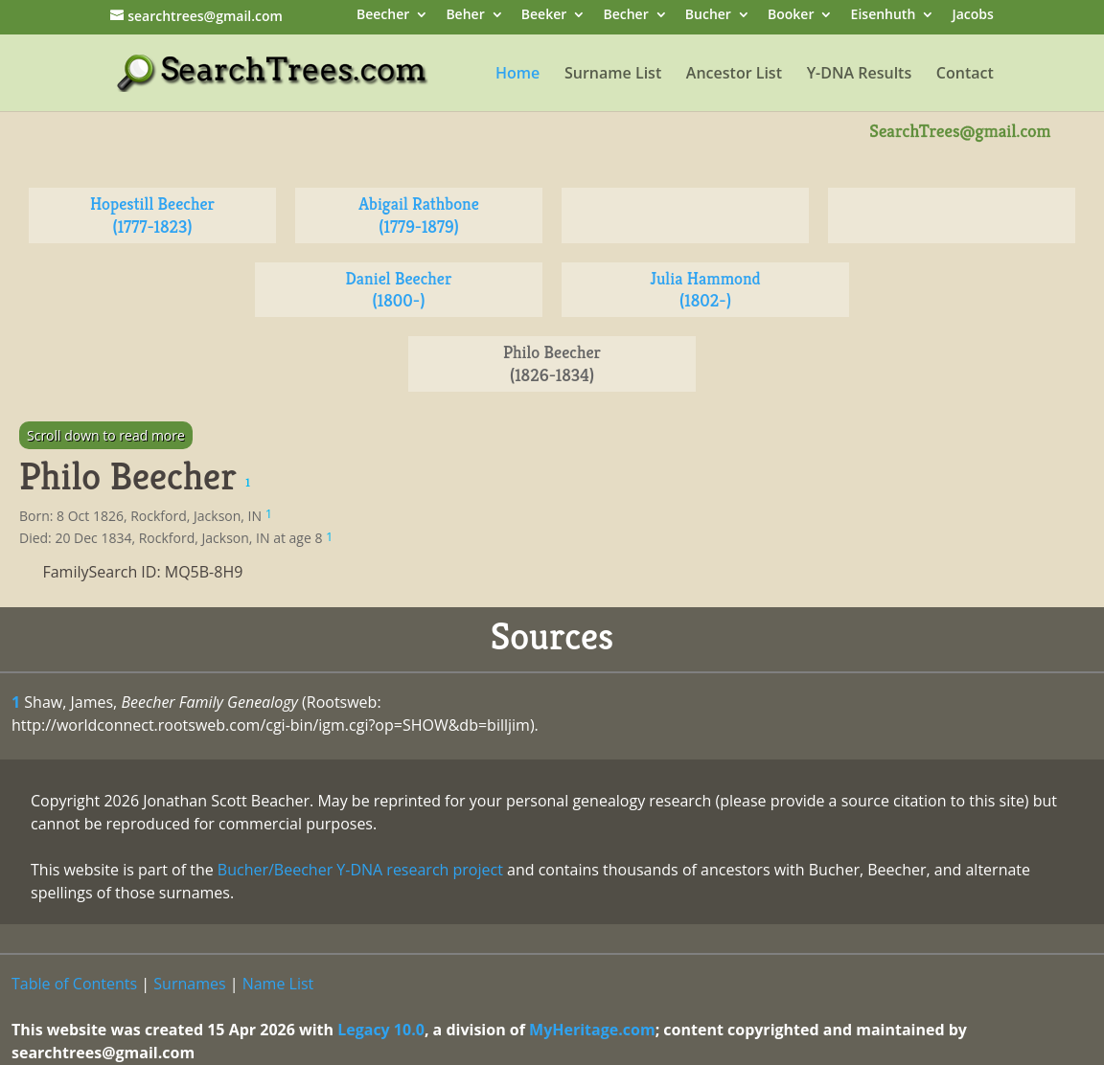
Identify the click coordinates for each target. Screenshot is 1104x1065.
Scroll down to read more (106, 435)
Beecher (382, 16)
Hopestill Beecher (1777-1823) (152, 215)
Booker (791, 16)
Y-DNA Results (859, 74)
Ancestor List (734, 74)
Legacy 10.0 (381, 1029)
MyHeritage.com (592, 1029)
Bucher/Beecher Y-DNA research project (360, 869)
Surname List (612, 74)
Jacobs (972, 16)
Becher (625, 16)
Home (517, 74)
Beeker (544, 16)
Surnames (189, 983)
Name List (278, 983)
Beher (465, 16)
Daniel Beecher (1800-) (399, 289)
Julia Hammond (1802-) (705, 289)
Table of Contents (74, 983)
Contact (965, 74)
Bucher (708, 16)
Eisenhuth (883, 16)
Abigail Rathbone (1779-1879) (418, 215)
